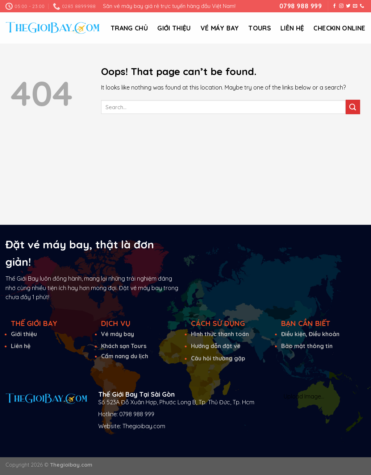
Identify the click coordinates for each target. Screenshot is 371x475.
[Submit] (353, 107)
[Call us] (362, 6)
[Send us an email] (355, 6)
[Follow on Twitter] (348, 6)
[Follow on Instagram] (341, 6)
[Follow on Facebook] (334, 6)
